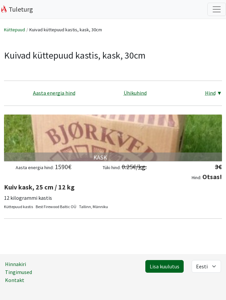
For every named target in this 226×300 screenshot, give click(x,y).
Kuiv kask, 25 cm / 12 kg (39, 187)
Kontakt (14, 280)
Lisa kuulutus (164, 266)
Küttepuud (14, 30)
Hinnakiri (15, 264)
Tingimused (18, 272)
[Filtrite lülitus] (216, 9)
